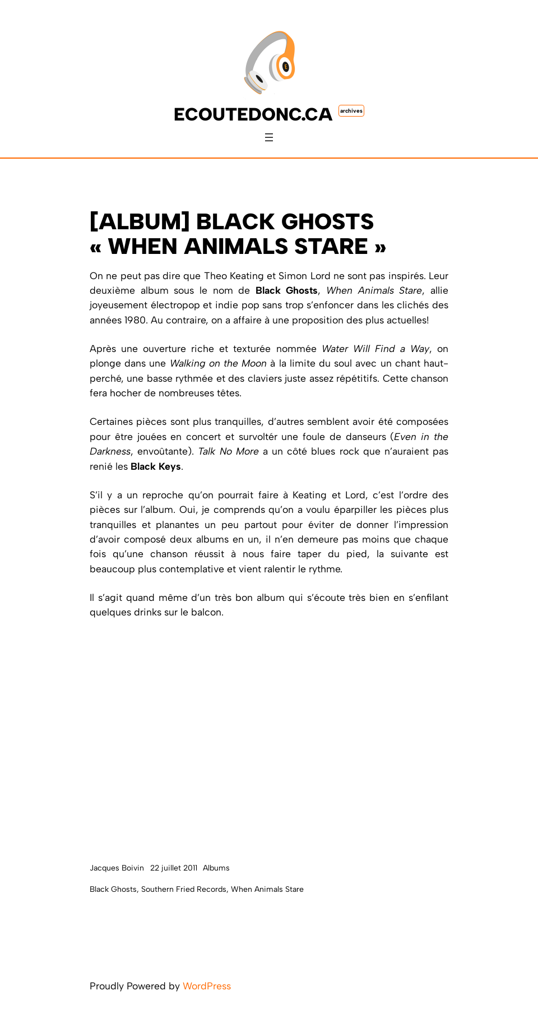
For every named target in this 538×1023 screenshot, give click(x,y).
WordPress (207, 986)
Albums (216, 868)
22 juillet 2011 (173, 868)
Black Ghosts (113, 889)
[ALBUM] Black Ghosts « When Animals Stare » (238, 233)
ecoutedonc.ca (253, 114)
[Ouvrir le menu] (269, 137)
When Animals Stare (267, 889)
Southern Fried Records (183, 889)
